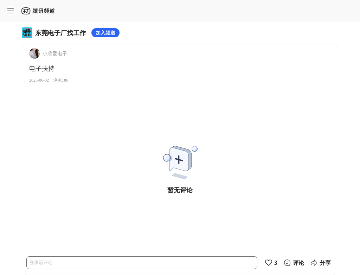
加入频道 (105, 32)
